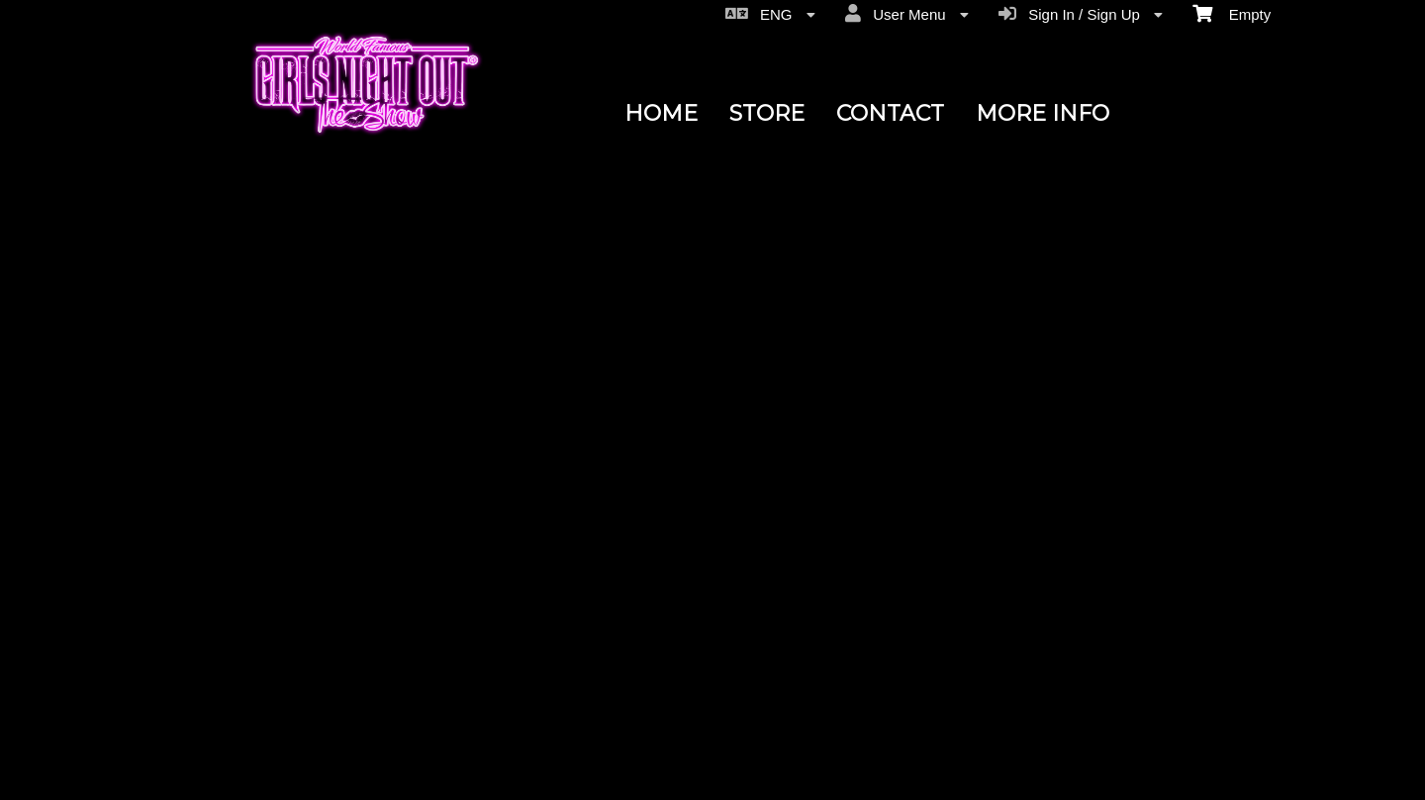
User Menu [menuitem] (907, 14)
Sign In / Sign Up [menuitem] (1080, 14)
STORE (767, 113)
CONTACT (890, 113)
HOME (661, 113)
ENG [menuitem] (770, 14)
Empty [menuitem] (1231, 13)
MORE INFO (1042, 113)
